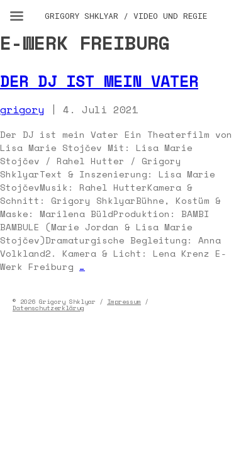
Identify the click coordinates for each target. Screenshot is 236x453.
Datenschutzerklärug (48, 308)
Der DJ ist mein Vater (99, 80)
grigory (22, 109)
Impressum (124, 301)
